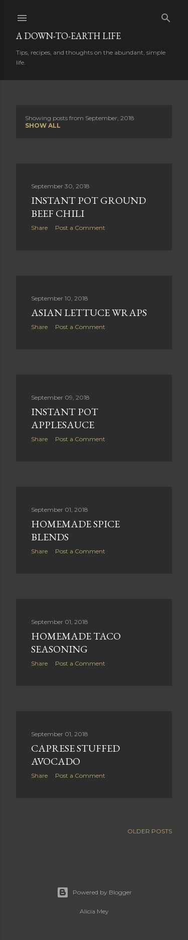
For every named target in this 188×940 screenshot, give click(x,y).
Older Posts (149, 831)
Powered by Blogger (94, 892)
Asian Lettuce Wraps (89, 312)
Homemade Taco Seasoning (76, 643)
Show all (43, 125)
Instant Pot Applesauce (64, 418)
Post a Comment (80, 227)
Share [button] (39, 227)
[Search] (166, 16)
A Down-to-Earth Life (68, 36)
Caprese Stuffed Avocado (75, 755)
